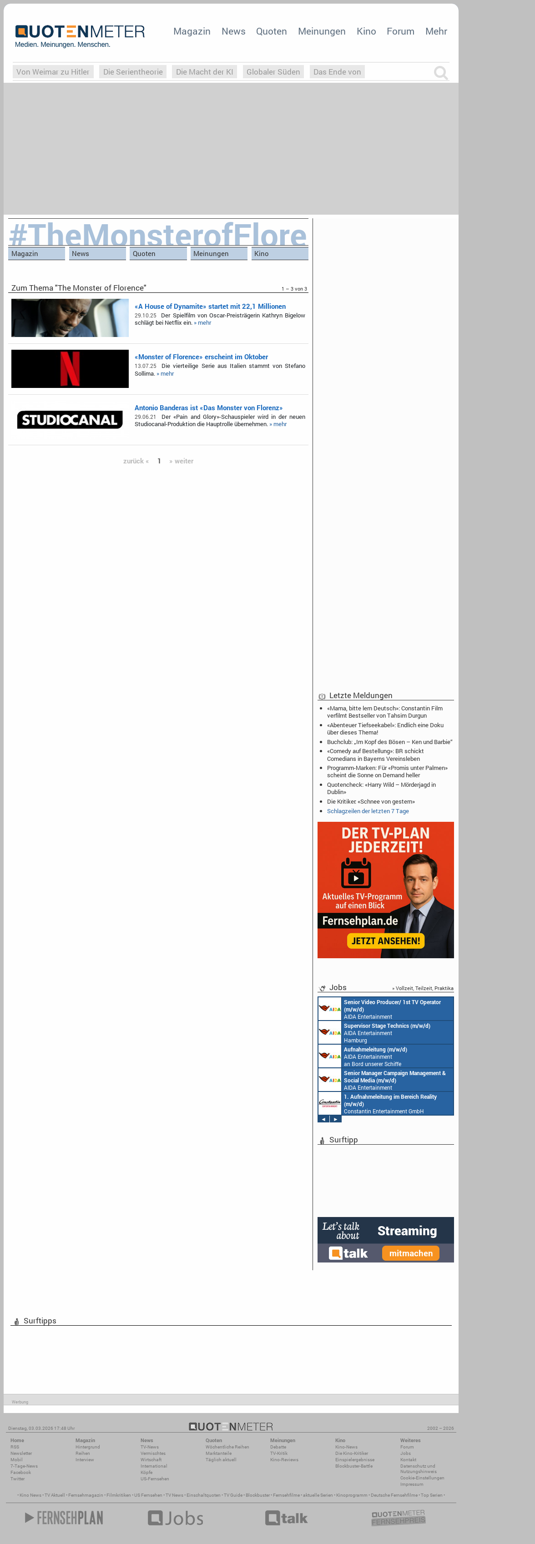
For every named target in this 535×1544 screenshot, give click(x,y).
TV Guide (233, 1495)
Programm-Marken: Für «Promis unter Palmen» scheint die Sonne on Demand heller (387, 771)
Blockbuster (258, 1495)
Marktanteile (219, 1453)
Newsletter (21, 1453)
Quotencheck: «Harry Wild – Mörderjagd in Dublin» (381, 788)
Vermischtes (153, 1453)
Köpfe (146, 1472)
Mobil (16, 1460)
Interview (85, 1460)
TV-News (150, 1447)
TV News (174, 1495)
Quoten (271, 31)
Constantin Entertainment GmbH (377, 1103)
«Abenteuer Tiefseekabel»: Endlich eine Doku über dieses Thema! (385, 728)
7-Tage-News (24, 1466)
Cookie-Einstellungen (422, 1478)
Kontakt (408, 1460)
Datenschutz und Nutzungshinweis (418, 1468)
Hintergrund (88, 1447)
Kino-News (346, 1447)
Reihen (83, 1453)
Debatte (278, 1447)
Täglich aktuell (221, 1460)
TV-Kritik (279, 1453)
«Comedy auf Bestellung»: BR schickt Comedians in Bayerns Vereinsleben (375, 754)
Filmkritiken (118, 1495)
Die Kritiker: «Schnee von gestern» (371, 801)
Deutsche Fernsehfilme (394, 1495)
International (154, 1466)
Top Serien (432, 1495)
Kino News (30, 1495)
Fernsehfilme (286, 1495)
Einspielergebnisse (354, 1460)
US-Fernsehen (155, 1479)
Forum (400, 31)
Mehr (436, 31)
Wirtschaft (151, 1460)
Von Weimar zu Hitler (53, 71)
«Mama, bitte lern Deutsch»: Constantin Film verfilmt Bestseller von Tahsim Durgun (385, 711)
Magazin (192, 31)
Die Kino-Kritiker (351, 1453)
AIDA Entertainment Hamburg (374, 1032)
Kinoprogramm (352, 1495)
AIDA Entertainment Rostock (382, 1079)
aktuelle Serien (318, 1495)
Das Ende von (337, 71)
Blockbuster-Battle (354, 1466)
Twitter (17, 1479)
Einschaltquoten (204, 1495)
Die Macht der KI (204, 71)
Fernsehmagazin (85, 1495)
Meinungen (322, 31)
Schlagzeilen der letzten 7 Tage (368, 811)
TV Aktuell (55, 1495)
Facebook (20, 1472)
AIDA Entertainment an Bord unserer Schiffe (379, 1008)
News (234, 31)
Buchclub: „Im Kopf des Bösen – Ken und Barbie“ (390, 742)
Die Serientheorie (133, 71)
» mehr (202, 322)
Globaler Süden (273, 71)
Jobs (405, 1453)
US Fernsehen (148, 1495)
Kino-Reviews (284, 1460)
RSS (14, 1447)
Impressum (412, 1484)
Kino (366, 31)
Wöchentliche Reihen (227, 1447)
